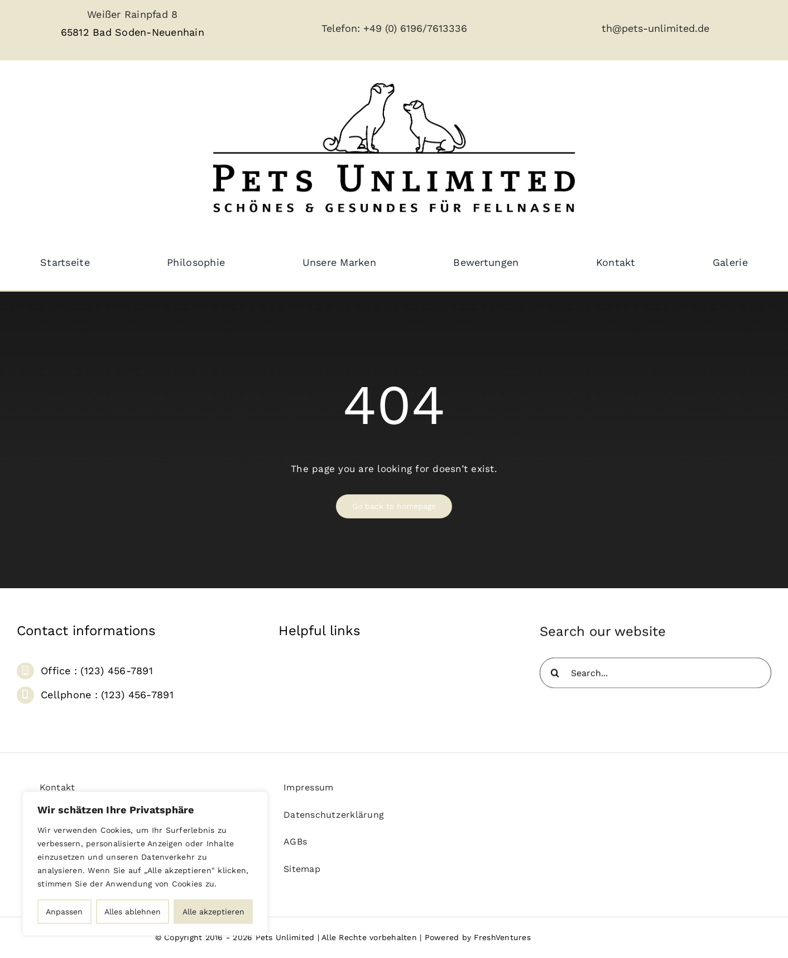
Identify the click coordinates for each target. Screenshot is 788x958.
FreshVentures (502, 937)
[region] (145, 864)
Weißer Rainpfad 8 (132, 14)
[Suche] (555, 679)
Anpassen (64, 911)
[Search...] (655, 679)
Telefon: (342, 28)
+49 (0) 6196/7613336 (415, 28)
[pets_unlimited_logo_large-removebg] (394, 73)
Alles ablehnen (132, 911)
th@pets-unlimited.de (655, 28)
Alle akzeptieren (213, 911)
